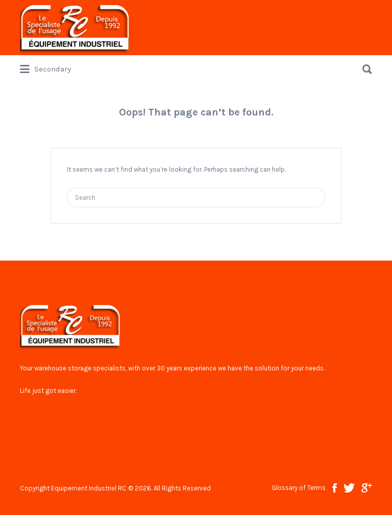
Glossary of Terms (299, 487)
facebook (334, 488)
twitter (349, 488)
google (366, 488)
